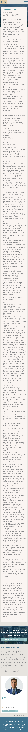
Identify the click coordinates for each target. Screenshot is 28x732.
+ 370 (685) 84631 (10, 705)
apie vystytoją (5, 661)
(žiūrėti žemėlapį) (13, 671)
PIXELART (24, 715)
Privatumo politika (18, 729)
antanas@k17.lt (9, 707)
